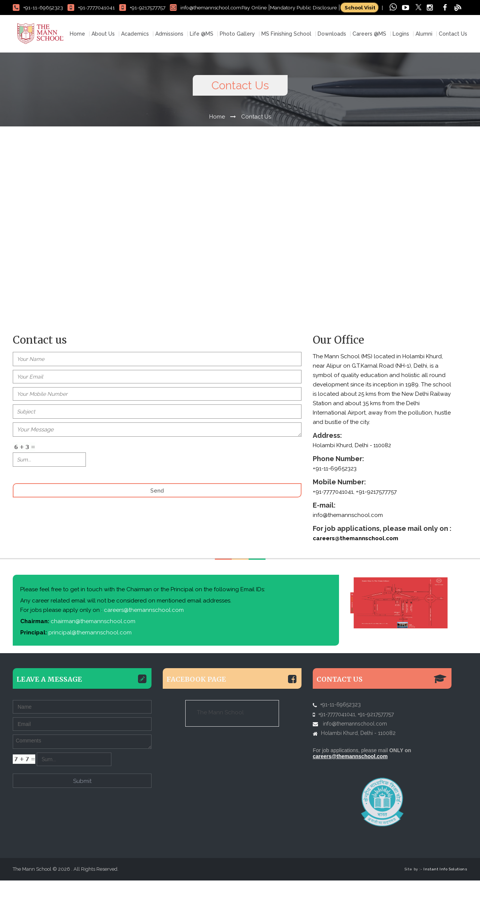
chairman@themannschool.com (92, 658)
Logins (401, 71)
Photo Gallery (237, 71)
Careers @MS (369, 71)
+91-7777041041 (91, 8)
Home (77, 71)
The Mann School (220, 750)
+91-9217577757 (142, 8)
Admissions (169, 71)
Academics (135, 71)
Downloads (332, 71)
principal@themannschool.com (89, 670)
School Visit (359, 8)
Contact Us (453, 71)
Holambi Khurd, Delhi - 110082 (358, 771)
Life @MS (201, 71)
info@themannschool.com (205, 8)
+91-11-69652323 (38, 8)
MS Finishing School (286, 71)
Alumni (424, 71)
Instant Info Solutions (445, 906)
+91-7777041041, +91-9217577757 (355, 529)
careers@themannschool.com (355, 575)
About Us (103, 71)
